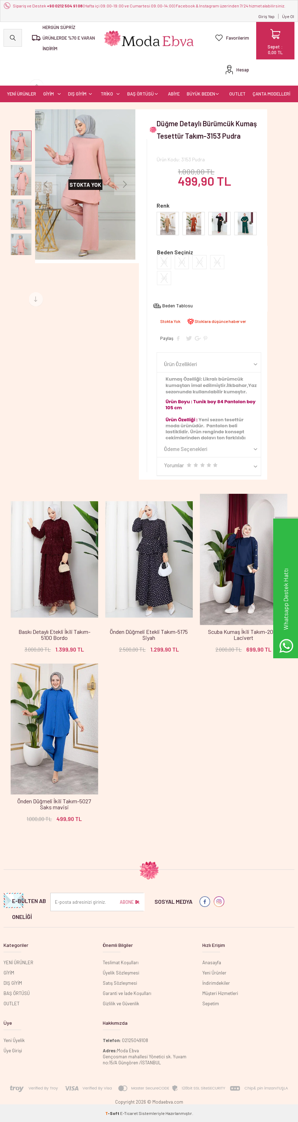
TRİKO (107, 94)
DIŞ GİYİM (77, 94)
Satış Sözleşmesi (120, 983)
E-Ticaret (129, 1113)
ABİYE (174, 94)
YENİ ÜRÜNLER (21, 94)
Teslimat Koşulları (121, 962)
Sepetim (210, 1003)
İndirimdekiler (216, 983)
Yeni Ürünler (214, 973)
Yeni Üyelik (14, 1040)
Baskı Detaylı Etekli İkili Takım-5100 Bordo (54, 635)
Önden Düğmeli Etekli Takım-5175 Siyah (149, 635)
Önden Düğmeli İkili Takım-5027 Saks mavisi (54, 804)
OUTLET (237, 94)
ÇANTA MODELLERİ (271, 94)
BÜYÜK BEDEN (201, 94)
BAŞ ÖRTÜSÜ (140, 94)
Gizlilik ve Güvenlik (121, 1003)
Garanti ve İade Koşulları (127, 993)
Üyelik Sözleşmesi (121, 973)
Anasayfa (211, 962)
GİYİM (48, 94)
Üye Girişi (13, 1050)
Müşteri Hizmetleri (220, 993)
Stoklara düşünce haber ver (220, 321)
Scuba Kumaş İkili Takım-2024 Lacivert (243, 635)
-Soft (112, 1113)
